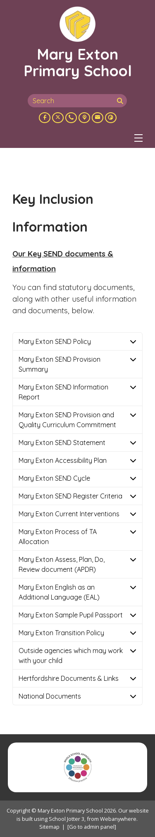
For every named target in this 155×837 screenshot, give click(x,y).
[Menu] (138, 138)
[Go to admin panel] (91, 826)
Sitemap (49, 826)
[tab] (77, 341)
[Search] (121, 100)
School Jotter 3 (66, 818)
